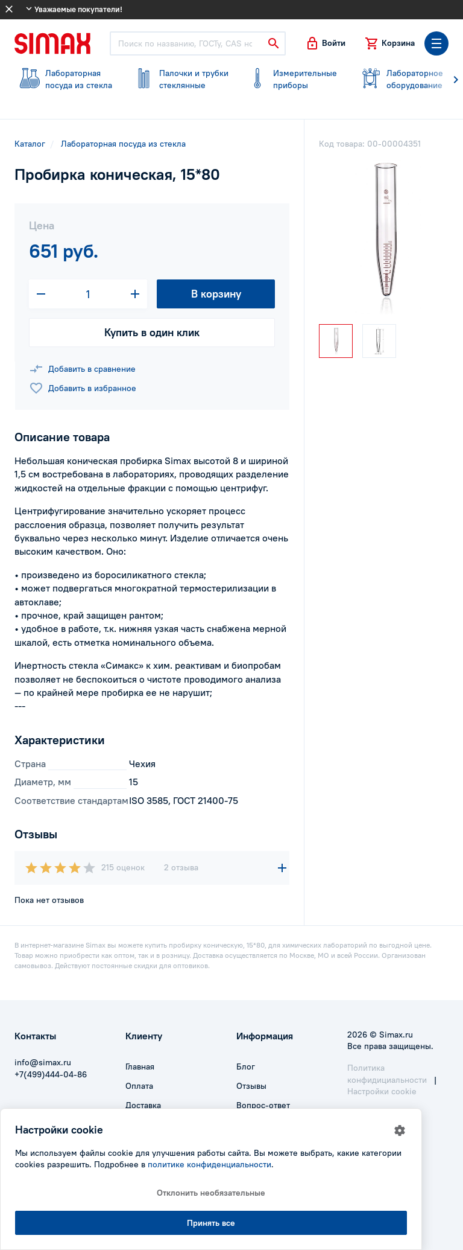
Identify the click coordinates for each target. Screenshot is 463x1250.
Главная (139, 1066)
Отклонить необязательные (211, 1192)
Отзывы (251, 1085)
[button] (325, 43)
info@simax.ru (42, 1062)
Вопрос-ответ (263, 1105)
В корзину (216, 294)
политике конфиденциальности (209, 1164)
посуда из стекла (64, 79)
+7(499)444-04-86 (50, 1074)
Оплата (139, 1085)
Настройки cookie (382, 1091)
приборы (292, 79)
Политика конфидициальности (387, 1073)
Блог (245, 1066)
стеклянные (178, 79)
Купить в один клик (152, 332)
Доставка (143, 1105)
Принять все (211, 1222)
